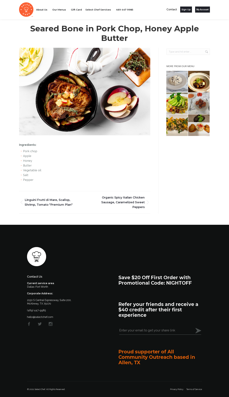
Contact (172, 9)
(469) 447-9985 (36, 310)
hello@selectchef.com (40, 317)
